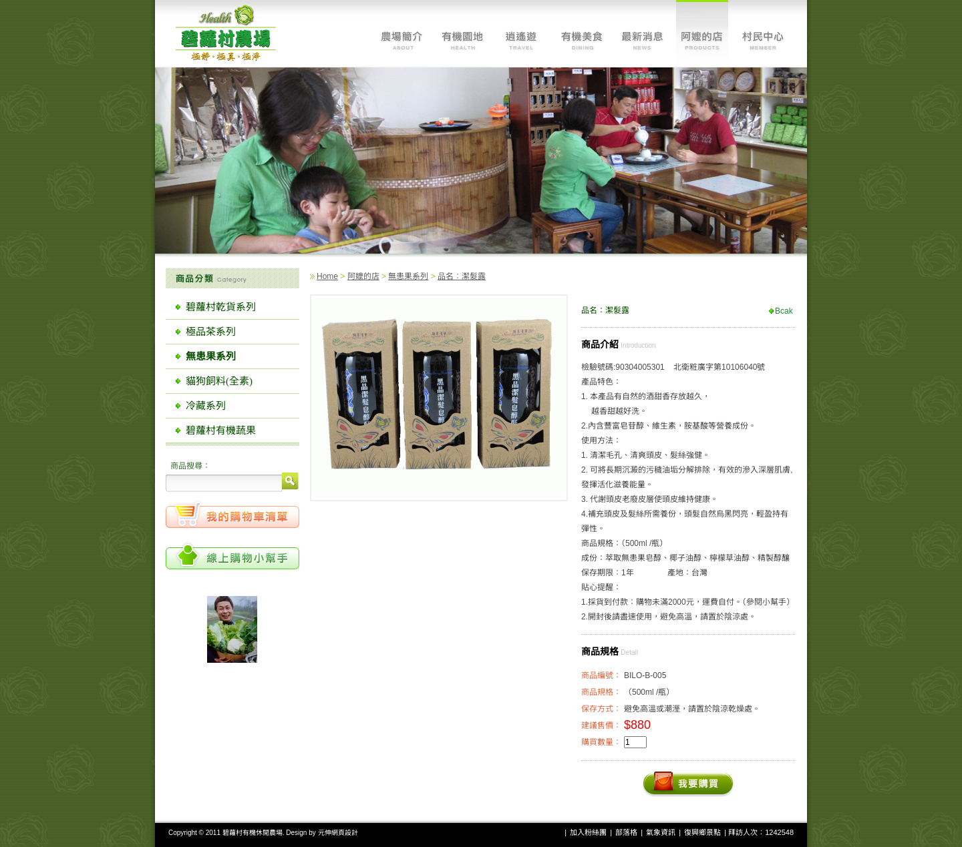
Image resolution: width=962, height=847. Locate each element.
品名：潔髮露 (462, 276)
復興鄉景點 (702, 832)
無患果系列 (408, 276)
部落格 (626, 832)
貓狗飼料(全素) (219, 381)
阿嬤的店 (363, 276)
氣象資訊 (660, 832)
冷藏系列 (206, 405)
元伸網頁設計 (338, 832)
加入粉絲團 (588, 832)
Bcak (784, 311)
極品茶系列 (211, 331)
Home (327, 276)
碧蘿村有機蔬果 (221, 430)
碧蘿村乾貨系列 (221, 307)
